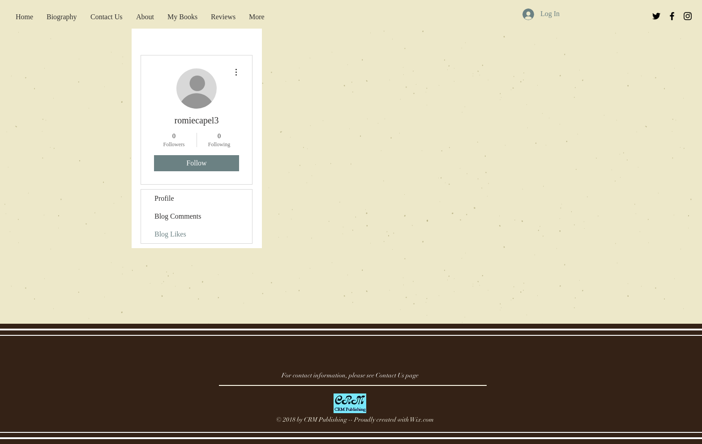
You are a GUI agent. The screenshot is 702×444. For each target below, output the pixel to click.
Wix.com (422, 419)
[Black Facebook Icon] (672, 16)
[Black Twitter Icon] (656, 16)
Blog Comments (177, 216)
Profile (164, 198)
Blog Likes (170, 234)
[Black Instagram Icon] (687, 16)
